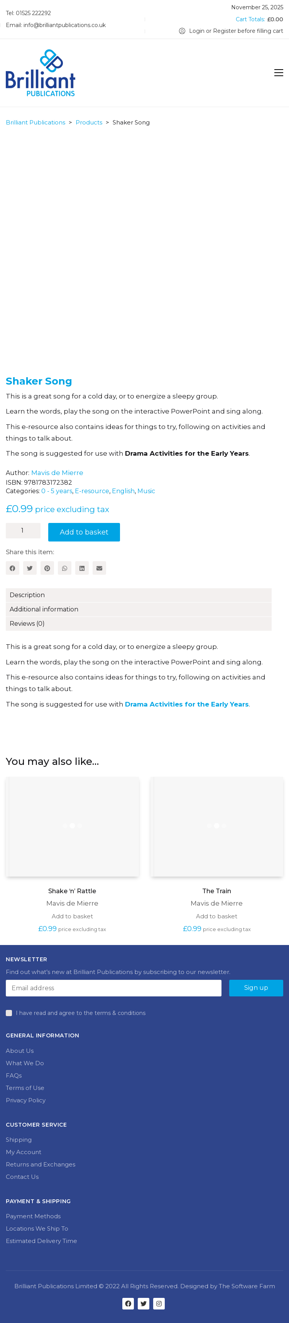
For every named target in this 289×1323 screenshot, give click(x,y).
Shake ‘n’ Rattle (72, 891)
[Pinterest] (47, 568)
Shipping (19, 1139)
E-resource (92, 491)
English (123, 491)
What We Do (25, 1063)
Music (146, 491)
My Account (23, 1152)
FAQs (14, 1075)
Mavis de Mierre (57, 473)
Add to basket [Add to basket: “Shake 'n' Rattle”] (72, 916)
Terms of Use (25, 1087)
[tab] (144, 595)
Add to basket (84, 532)
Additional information (44, 609)
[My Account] (231, 31)
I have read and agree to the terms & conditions (80, 1013)
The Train (216, 891)
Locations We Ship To (37, 1228)
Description (27, 595)
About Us (20, 1050)
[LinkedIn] (82, 568)
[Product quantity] (23, 530)
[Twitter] (30, 568)
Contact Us (22, 1176)
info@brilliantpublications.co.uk (65, 25)
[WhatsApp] (64, 568)
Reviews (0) (27, 623)
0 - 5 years (56, 491)
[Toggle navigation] (278, 72)
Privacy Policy (26, 1100)
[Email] (99, 568)
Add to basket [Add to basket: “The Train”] (216, 916)
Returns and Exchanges (40, 1164)
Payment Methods (33, 1216)
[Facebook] (12, 568)
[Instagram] (159, 1303)
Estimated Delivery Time (41, 1241)
